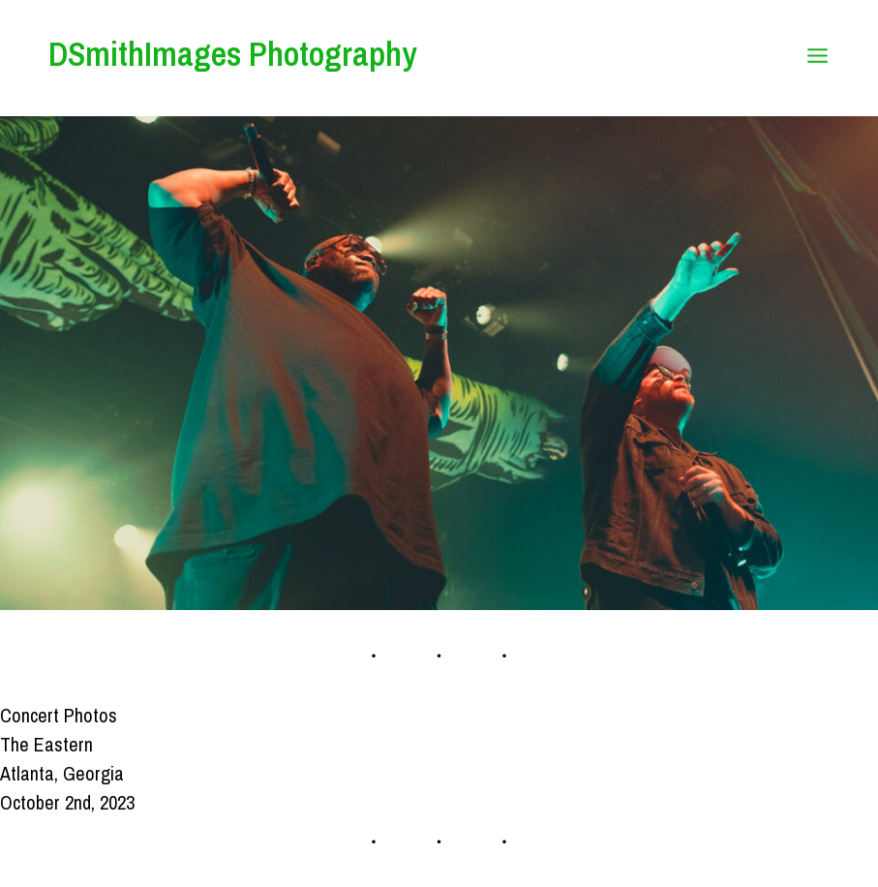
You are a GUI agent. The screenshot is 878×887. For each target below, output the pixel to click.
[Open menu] (817, 59)
